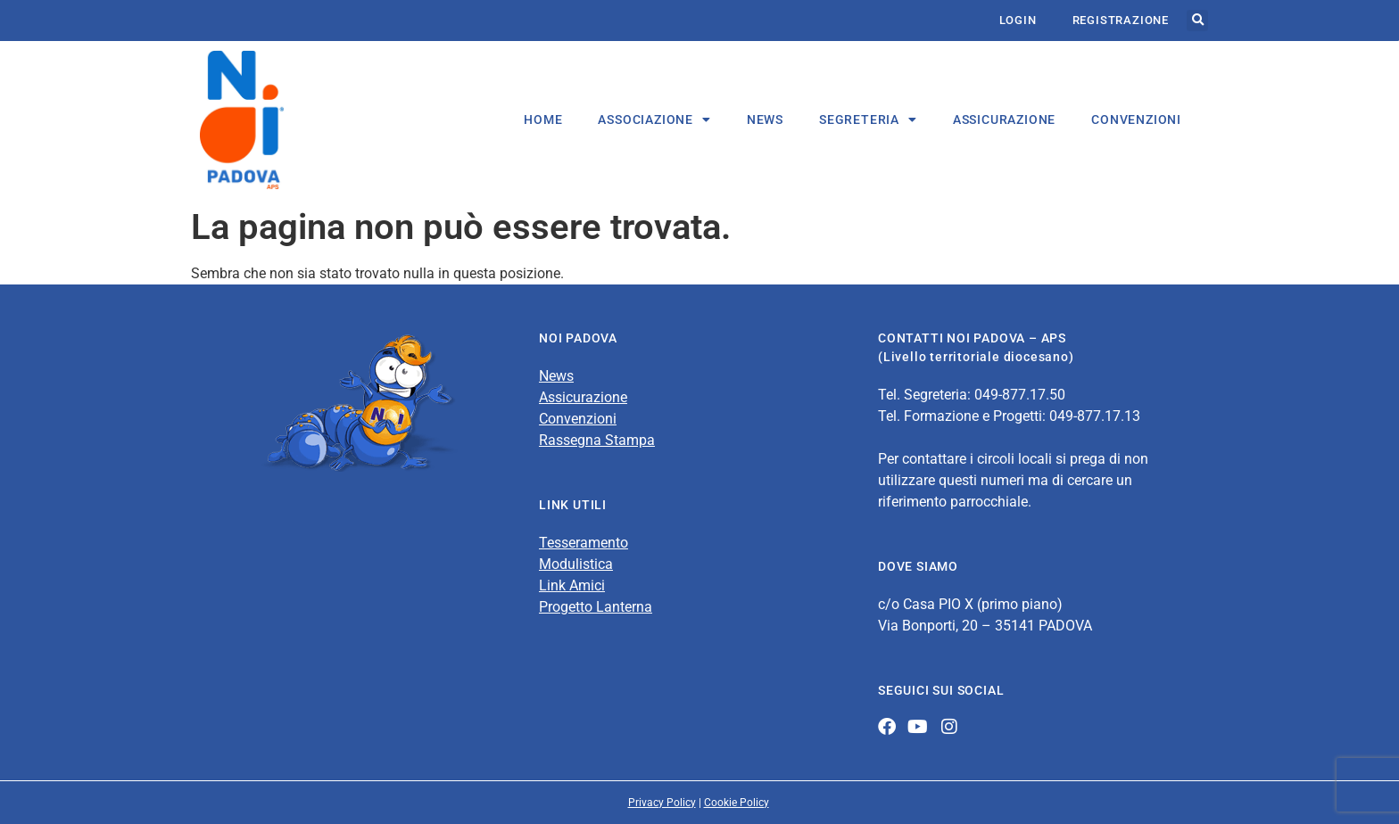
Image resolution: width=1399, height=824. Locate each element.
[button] (1197, 20)
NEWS (765, 119)
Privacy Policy (662, 802)
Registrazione (1120, 20)
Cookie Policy (736, 802)
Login (1018, 20)
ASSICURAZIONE (1004, 119)
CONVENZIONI (1136, 119)
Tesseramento (583, 542)
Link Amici (572, 585)
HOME (543, 119)
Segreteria (868, 119)
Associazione (654, 119)
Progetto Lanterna (595, 606)
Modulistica (576, 564)
